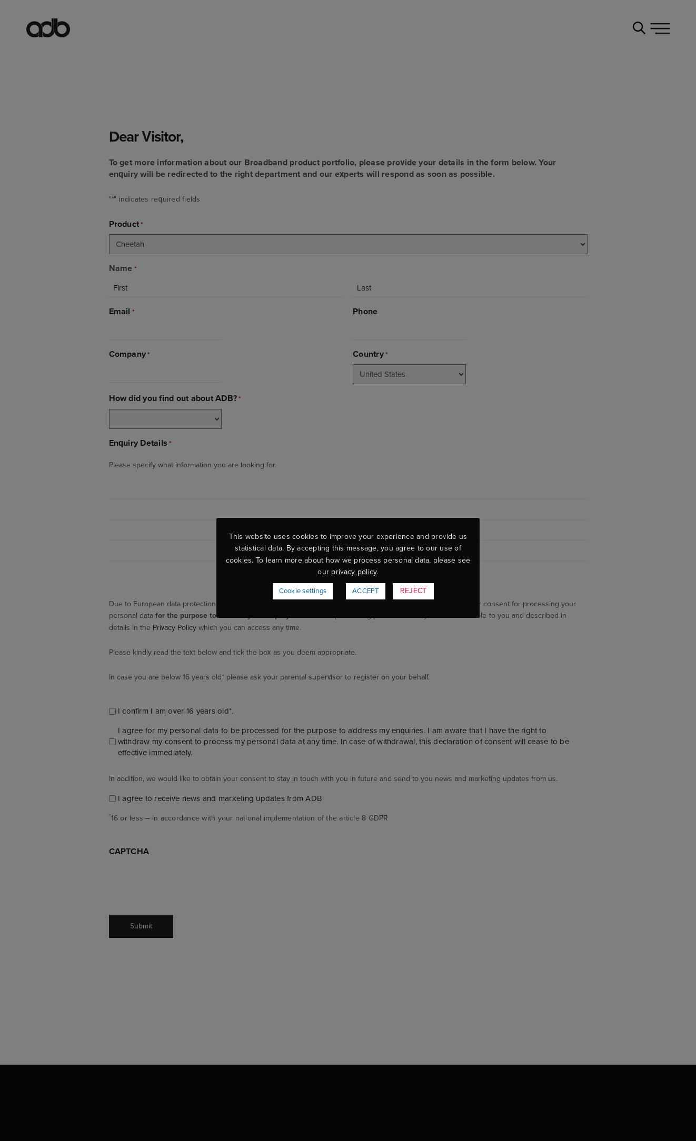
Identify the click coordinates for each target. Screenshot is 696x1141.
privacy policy (353, 571)
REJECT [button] (413, 590)
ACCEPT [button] (365, 591)
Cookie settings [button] (303, 591)
